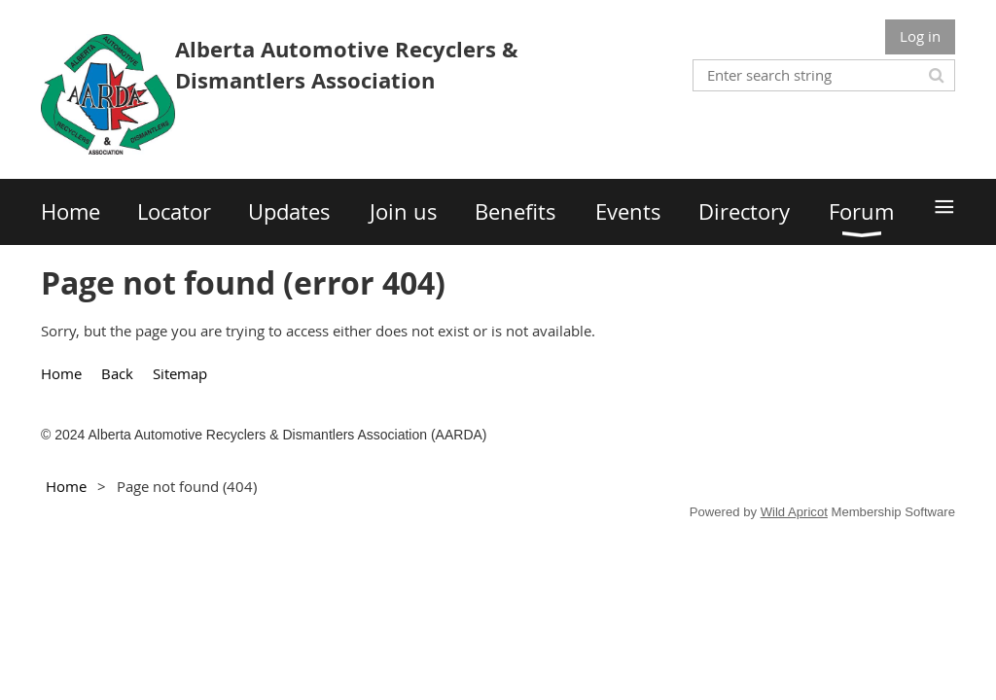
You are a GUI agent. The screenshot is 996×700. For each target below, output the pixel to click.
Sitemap (180, 373)
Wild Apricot (794, 512)
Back (117, 373)
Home (61, 373)
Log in (920, 36)
